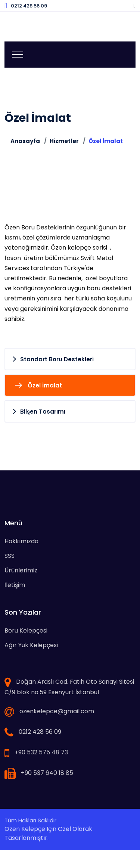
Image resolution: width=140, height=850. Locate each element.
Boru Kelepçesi (25, 630)
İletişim (14, 585)
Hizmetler (64, 141)
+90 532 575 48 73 (41, 752)
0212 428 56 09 (29, 5)
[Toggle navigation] (17, 54)
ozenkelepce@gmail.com (56, 711)
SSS (9, 555)
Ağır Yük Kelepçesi (31, 645)
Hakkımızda (21, 541)
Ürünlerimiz (20, 570)
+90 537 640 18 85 (47, 773)
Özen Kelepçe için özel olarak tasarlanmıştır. (48, 833)
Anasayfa (25, 141)
